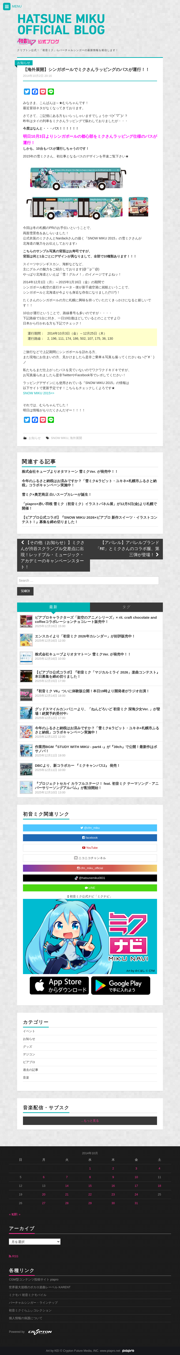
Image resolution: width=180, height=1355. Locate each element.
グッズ (27, 1046)
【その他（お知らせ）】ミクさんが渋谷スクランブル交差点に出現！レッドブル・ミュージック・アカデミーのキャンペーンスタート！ (53, 555)
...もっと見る (90, 1120)
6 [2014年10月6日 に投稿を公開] (44, 1177)
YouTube (90, 847)
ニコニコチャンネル (90, 858)
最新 (53, 607)
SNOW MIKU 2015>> (38, 393)
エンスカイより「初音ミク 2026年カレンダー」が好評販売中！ (85, 636)
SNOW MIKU (59, 438)
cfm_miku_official (90, 868)
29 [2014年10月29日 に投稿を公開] (90, 1203)
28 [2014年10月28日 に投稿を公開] (66, 1203)
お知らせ (23, 63)
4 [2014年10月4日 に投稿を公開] (159, 1168)
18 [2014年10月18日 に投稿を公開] (159, 1185)
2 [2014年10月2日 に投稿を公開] (113, 1168)
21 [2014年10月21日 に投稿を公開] (66, 1194)
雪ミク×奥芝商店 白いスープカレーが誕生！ (57, 494)
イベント (29, 1031)
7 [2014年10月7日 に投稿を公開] (67, 1177)
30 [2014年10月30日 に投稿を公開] (113, 1203)
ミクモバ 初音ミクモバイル (27, 1295)
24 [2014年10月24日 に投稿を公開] (136, 1194)
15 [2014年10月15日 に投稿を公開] (90, 1185)
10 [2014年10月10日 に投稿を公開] (136, 1177)
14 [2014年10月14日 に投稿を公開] (66, 1185)
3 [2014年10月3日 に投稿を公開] (136, 1168)
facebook (90, 837)
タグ (126, 607)
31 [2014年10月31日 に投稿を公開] (136, 1203)
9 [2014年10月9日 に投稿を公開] (113, 1177)
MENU (12, 6)
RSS (13, 1256)
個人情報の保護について (25, 1318)
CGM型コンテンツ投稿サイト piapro (33, 1279)
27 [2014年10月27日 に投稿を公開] (43, 1203)
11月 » (15, 1214)
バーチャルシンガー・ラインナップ (33, 1302)
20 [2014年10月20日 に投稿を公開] (43, 1194)
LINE (90, 888)
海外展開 (76, 438)
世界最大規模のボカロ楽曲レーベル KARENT (40, 1287)
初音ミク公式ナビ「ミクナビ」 (90, 896)
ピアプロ (29, 1062)
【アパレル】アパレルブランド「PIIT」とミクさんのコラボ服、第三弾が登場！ (127, 549)
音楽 (26, 1077)
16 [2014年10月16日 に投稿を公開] (113, 1185)
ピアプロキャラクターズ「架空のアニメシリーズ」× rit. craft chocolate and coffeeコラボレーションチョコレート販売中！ (96, 619)
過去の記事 (30, 1070)
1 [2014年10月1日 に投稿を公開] (90, 1168)
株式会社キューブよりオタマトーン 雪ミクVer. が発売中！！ (70, 471)
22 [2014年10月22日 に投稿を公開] (90, 1194)
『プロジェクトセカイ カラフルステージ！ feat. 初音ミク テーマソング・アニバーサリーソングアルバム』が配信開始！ (97, 786)
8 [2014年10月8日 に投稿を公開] (90, 1177)
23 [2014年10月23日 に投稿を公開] (113, 1194)
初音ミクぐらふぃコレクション (30, 1310)
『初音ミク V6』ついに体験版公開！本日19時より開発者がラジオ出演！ (92, 691)
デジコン (29, 1054)
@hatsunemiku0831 (90, 878)
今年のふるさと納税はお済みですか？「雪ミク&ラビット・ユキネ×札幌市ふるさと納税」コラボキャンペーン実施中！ (97, 730)
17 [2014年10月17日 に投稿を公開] (136, 1185)
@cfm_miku (90, 828)
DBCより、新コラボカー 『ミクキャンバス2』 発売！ (77, 765)
